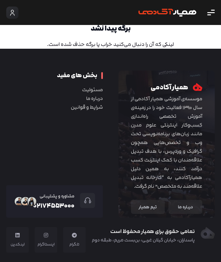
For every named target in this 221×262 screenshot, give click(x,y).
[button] (211, 12)
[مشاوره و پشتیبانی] (84, 200)
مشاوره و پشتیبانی (57, 196)
